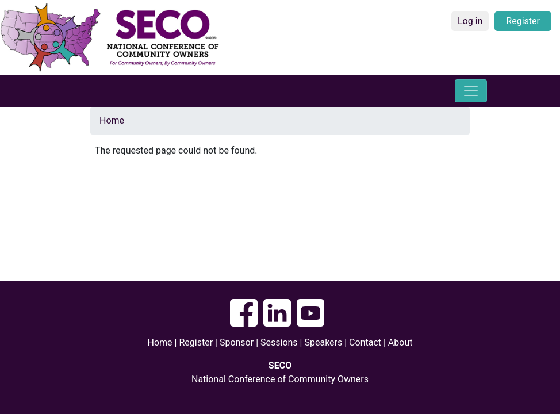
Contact (365, 342)
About (400, 342)
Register (523, 21)
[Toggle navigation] (471, 90)
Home (111, 120)
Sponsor (237, 342)
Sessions (279, 342)
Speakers (324, 342)
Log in (470, 21)
